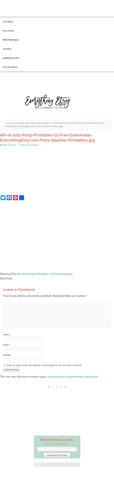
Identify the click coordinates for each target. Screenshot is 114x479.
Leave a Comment (28, 147)
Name (6, 337)
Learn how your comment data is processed (74, 379)
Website (7, 357)
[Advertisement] (57, 240)
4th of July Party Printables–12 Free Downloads (46, 276)
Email (6, 347)
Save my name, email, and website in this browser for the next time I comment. (44, 367)
